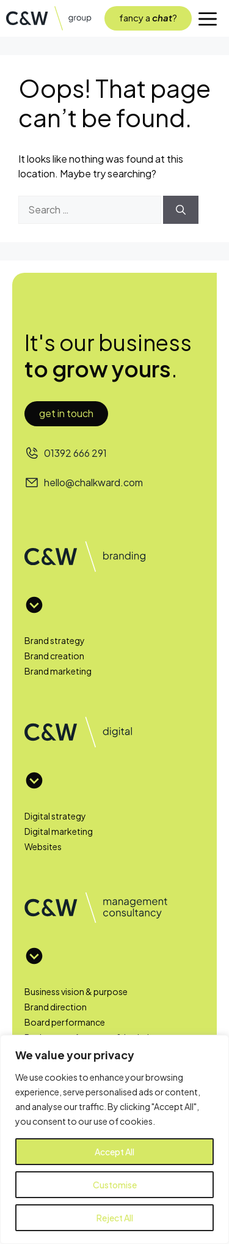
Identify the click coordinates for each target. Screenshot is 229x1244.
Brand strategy (54, 640)
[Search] (180, 210)
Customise (115, 1184)
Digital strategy (55, 815)
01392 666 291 (75, 452)
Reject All (114, 1217)
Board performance (64, 1021)
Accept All (114, 1151)
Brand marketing (58, 670)
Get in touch (66, 413)
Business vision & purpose (76, 991)
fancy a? (148, 17)
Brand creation (54, 655)
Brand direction (55, 1006)
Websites (43, 846)
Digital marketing (58, 831)
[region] (114, 1139)
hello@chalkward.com (93, 482)
